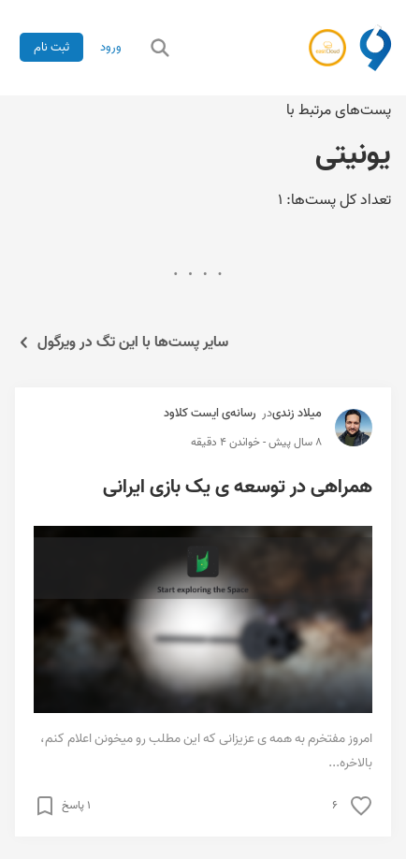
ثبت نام (51, 47)
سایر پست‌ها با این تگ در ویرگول (121, 342)
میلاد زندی (297, 413)
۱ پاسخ (76, 805)
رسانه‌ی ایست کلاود (210, 413)
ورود (111, 47)
